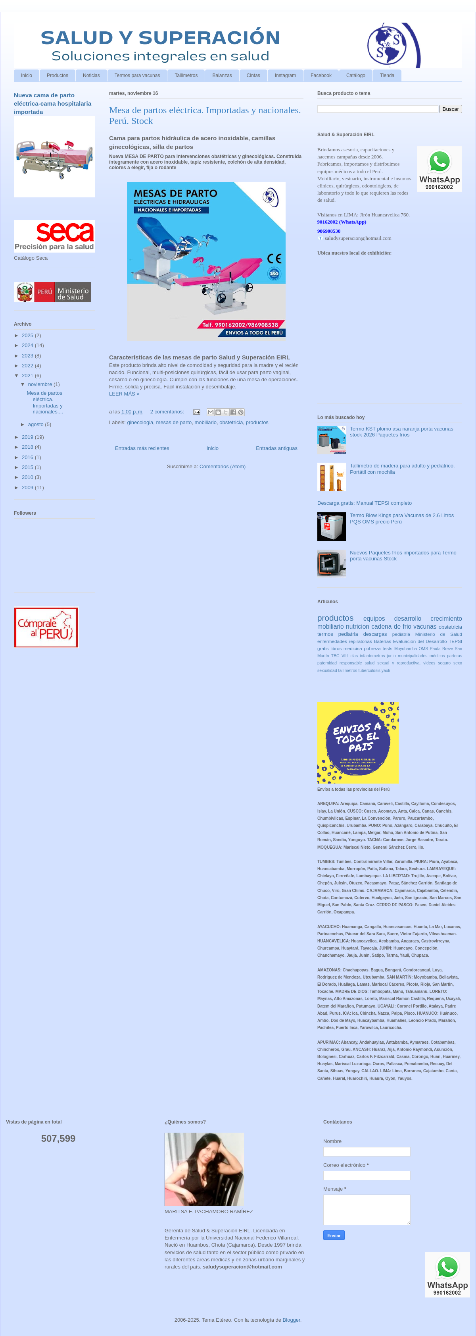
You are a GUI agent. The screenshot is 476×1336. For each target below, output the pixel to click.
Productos (57, 75)
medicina (353, 648)
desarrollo (407, 618)
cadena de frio (391, 626)
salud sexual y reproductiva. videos (400, 663)
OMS (423, 649)
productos (257, 422)
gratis (323, 648)
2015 (28, 467)
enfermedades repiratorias (344, 641)
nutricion (357, 626)
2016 (28, 457)
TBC (335, 656)
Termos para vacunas (137, 75)
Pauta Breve (441, 649)
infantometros (372, 656)
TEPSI (455, 641)
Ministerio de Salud (438, 634)
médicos (437, 656)
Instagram (285, 75)
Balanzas (222, 75)
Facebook (321, 75)
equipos (374, 618)
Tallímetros (186, 75)
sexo (457, 663)
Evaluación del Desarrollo (420, 641)
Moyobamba (405, 649)
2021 (28, 375)
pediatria (348, 634)
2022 (28, 366)
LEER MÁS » (124, 394)
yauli (386, 670)
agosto (36, 424)
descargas (375, 634)
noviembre (41, 384)
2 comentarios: (168, 412)
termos (325, 634)
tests (388, 648)
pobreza (372, 648)
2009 (28, 487)
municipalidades (413, 656)
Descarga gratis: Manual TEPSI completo (364, 503)
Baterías (383, 641)
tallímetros (347, 670)
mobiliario (205, 422)
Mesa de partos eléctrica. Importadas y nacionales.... (45, 402)
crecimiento (446, 618)
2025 (28, 335)
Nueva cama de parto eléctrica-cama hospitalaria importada (52, 104)
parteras (454, 656)
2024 (28, 345)
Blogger (291, 1320)
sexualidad (327, 670)
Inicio (26, 75)
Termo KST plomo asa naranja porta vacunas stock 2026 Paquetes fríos (401, 432)
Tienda (387, 75)
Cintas (253, 75)
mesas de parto (174, 422)
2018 (28, 447)
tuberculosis (369, 670)
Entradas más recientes (142, 448)
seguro (444, 663)
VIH (345, 656)
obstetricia (231, 422)
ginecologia (140, 422)
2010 (28, 477)
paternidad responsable (339, 663)
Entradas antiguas (277, 448)
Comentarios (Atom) (223, 466)
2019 (28, 437)
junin (391, 656)
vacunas (424, 626)
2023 (28, 356)
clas (354, 656)
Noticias (91, 75)
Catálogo (355, 75)
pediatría (401, 634)
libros (336, 648)
